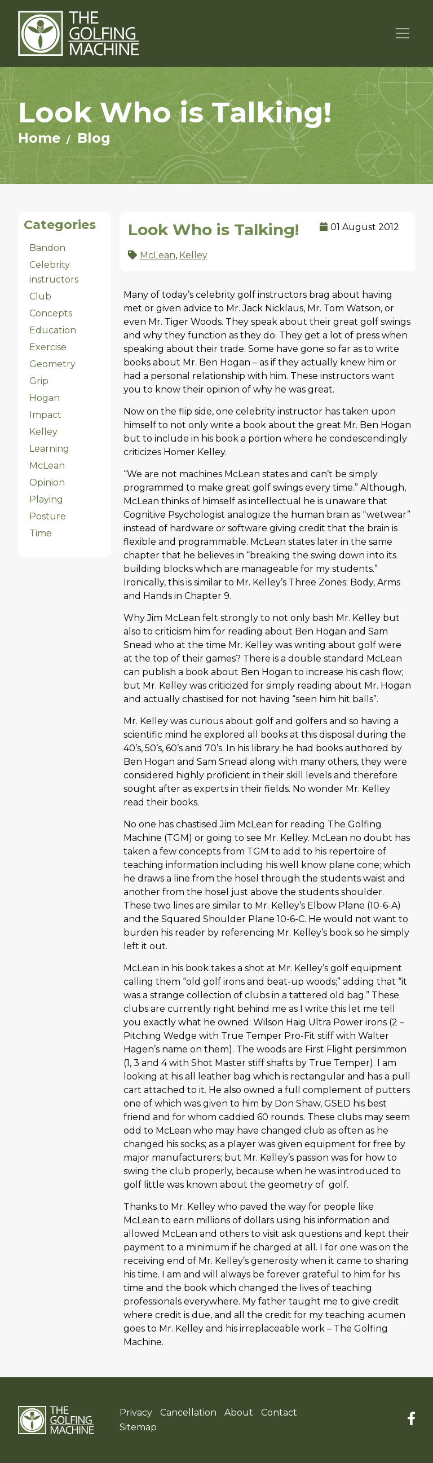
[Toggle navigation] (403, 33)
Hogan (44, 398)
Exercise (48, 347)
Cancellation (188, 1412)
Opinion (47, 482)
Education (52, 330)
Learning (49, 448)
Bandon (47, 248)
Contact (279, 1412)
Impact (45, 414)
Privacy (136, 1412)
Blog (94, 138)
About (238, 1412)
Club (40, 296)
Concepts (50, 313)
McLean (47, 465)
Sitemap (138, 1427)
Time (40, 533)
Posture (47, 516)
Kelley (43, 431)
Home (39, 138)
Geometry (52, 364)
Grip (38, 381)
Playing (46, 499)
